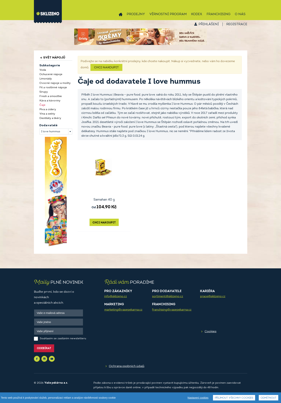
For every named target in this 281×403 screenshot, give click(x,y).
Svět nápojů (52, 57)
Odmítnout (268, 398)
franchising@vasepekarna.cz (171, 309)
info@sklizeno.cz (115, 296)
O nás (240, 14)
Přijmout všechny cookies (234, 398)
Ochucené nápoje (50, 74)
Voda (42, 70)
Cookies (210, 331)
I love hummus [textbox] (50, 131)
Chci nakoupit (106, 67)
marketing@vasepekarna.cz (123, 309)
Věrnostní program (168, 14)
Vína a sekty (47, 114)
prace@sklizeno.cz (212, 296)
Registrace (236, 24)
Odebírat (44, 348)
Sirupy (43, 92)
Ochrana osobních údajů (126, 366)
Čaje (42, 105)
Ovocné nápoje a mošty (55, 83)
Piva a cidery (47, 109)
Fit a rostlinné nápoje (53, 87)
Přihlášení (209, 24)
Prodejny (136, 14)
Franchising (218, 14)
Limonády (45, 78)
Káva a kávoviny (49, 100)
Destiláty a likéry (50, 118)
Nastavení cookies (198, 397)
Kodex (196, 14)
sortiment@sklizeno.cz (167, 296)
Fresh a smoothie (50, 96)
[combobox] (55, 131)
